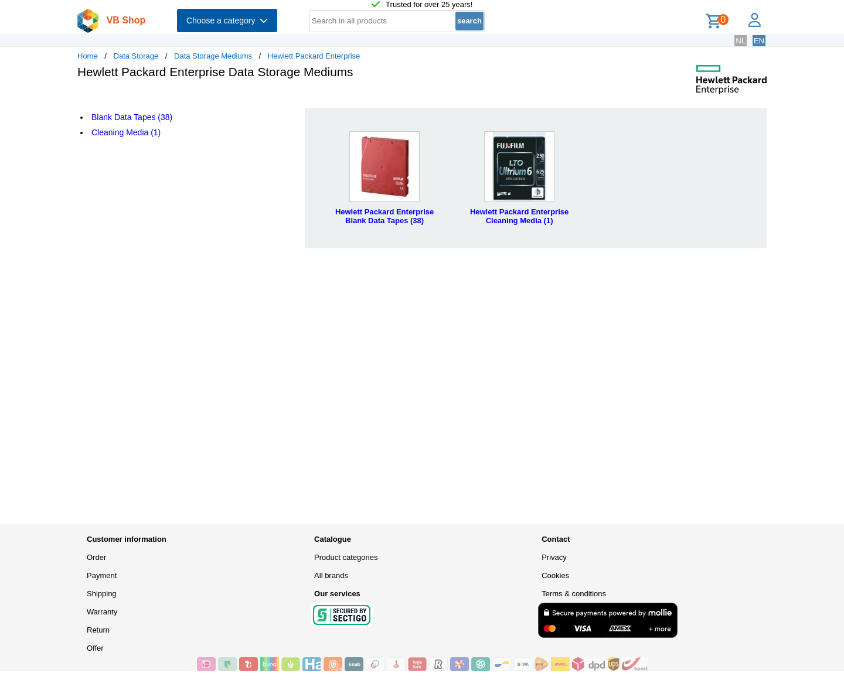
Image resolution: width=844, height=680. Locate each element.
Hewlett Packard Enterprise (314, 56)
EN (759, 40)
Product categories (345, 557)
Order (96, 557)
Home (87, 56)
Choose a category (227, 20)
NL (741, 40)
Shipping (102, 593)
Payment (102, 575)
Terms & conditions (574, 593)
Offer (95, 648)
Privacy (554, 557)
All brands (331, 575)
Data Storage (136, 56)
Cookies (555, 575)
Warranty (102, 611)
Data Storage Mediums (213, 56)
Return (98, 630)
